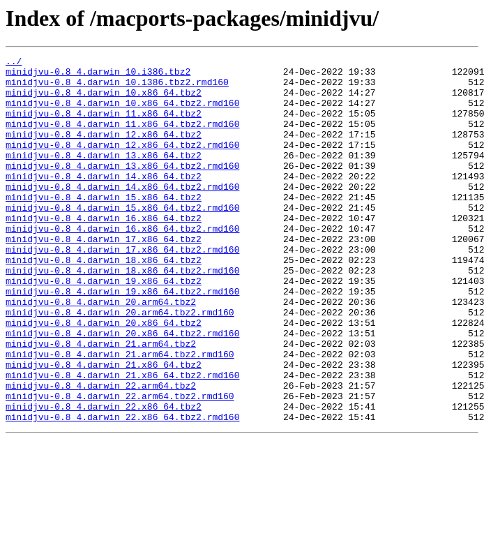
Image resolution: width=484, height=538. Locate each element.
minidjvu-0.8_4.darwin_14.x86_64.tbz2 (104, 201)
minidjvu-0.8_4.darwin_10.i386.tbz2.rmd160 (117, 88)
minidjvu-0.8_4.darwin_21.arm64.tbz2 (101, 402)
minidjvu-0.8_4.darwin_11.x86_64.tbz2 (104, 125)
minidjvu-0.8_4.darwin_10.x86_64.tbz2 (104, 100)
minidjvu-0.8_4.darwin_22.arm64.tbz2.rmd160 (120, 464)
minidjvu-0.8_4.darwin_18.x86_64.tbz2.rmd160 (122, 314)
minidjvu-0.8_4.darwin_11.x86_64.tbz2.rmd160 (122, 138)
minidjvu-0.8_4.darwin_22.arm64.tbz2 (101, 452)
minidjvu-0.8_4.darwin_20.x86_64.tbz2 (104, 377)
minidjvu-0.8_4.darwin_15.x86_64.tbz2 (104, 226)
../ (14, 63)
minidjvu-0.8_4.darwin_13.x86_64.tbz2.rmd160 (122, 188)
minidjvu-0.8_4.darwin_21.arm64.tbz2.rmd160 (120, 414)
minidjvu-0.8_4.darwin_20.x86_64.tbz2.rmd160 (122, 389)
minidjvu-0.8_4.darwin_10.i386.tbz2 (98, 75)
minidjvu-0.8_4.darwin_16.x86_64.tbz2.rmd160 (122, 263)
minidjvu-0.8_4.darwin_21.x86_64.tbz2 (104, 427)
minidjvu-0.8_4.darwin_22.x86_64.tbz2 (104, 477)
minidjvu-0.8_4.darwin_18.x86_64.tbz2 (104, 301)
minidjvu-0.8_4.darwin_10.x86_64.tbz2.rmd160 (122, 113)
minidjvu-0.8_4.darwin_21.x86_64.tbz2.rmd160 (122, 439)
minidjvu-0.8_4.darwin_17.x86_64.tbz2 (104, 276)
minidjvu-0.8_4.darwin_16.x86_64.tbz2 (104, 251)
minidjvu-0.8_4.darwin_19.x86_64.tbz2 (104, 326)
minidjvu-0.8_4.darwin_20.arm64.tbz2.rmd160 (120, 364)
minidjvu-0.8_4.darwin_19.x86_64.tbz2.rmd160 (122, 339)
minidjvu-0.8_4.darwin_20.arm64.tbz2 (101, 351)
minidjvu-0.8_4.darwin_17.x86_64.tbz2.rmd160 (122, 289)
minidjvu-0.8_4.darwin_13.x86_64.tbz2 (104, 176)
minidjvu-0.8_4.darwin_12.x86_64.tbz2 (104, 150)
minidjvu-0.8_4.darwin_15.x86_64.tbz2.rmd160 (122, 238)
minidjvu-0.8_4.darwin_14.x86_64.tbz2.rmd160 (122, 213)
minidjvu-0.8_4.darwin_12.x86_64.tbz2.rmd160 (122, 163)
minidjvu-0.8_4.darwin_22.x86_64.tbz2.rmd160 (122, 490)
